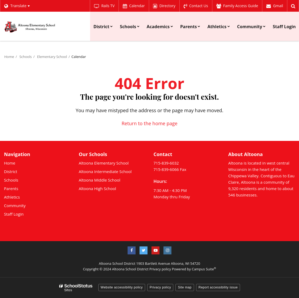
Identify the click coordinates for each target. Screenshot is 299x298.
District (10, 171)
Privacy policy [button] (160, 287)
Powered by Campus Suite (194, 269)
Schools (25, 56)
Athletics (12, 197)
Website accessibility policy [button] (122, 287)
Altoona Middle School (99, 180)
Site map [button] (184, 287)
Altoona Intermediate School (105, 171)
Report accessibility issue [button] (218, 287)
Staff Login (14, 214)
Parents (11, 188)
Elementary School (52, 56)
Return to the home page (149, 123)
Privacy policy (160, 269)
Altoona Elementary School (104, 163)
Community (15, 205)
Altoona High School (97, 188)
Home (9, 56)
